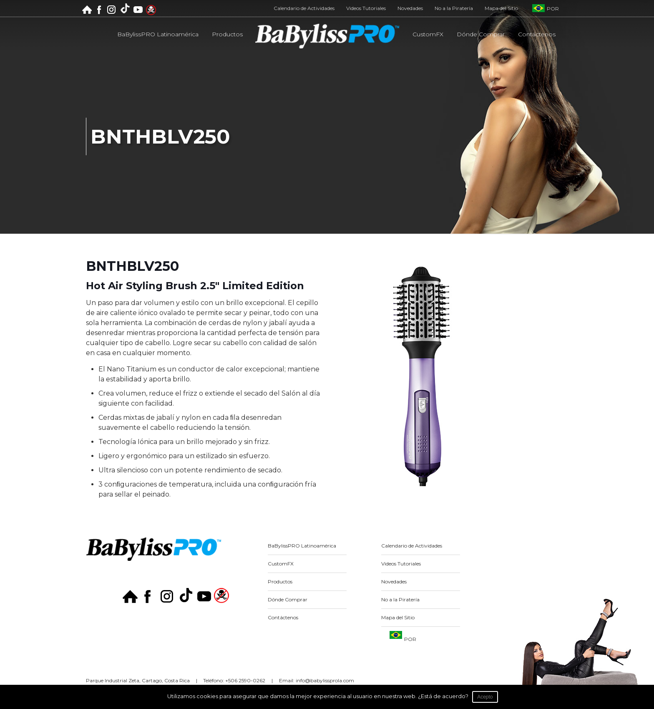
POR (553, 8)
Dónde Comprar (287, 599)
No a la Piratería (454, 8)
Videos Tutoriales (366, 8)
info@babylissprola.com (325, 680)
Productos (280, 581)
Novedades (410, 8)
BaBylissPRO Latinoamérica (302, 545)
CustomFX (281, 563)
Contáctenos (283, 617)
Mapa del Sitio (501, 8)
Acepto (485, 697)
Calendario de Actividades (304, 8)
